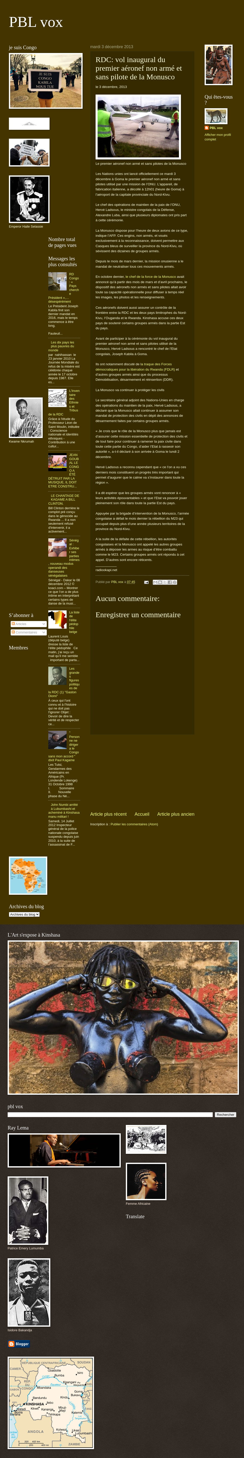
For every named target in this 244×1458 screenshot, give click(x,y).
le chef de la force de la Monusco (151, 277)
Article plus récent (108, 814)
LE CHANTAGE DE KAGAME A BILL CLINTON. (63, 499)
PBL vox (36, 21)
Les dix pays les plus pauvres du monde (61, 346)
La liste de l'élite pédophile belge (74, 622)
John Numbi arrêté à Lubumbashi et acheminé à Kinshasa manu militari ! (64, 810)
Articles (19, 624)
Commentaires (24, 632)
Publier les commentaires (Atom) (134, 824)
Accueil (141, 814)
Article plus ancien (175, 814)
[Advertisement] (142, 773)
